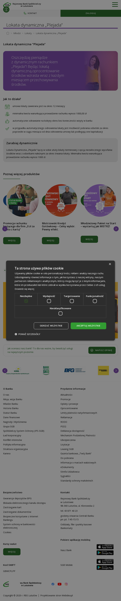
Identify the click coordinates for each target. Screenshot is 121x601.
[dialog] (60, 300)
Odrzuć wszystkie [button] (49, 325)
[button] (27, 334)
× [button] (110, 264)
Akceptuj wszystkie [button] (88, 325)
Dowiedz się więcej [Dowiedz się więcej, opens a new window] (25, 288)
